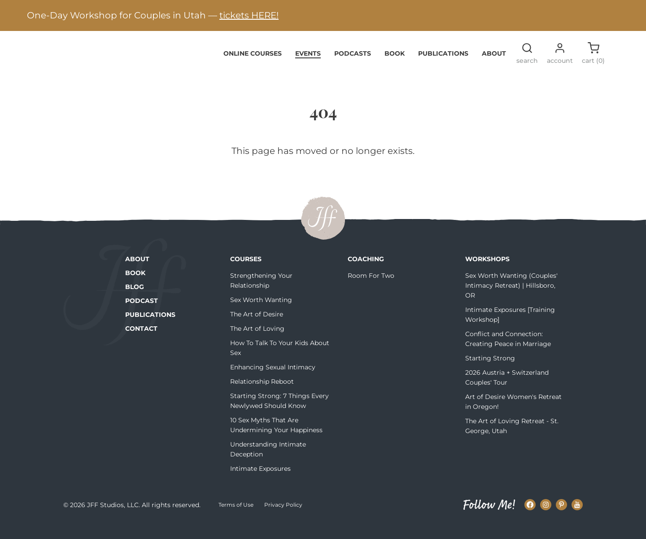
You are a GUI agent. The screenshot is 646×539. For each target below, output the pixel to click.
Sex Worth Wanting (261, 314)
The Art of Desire (256, 328)
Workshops (487, 273)
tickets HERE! (249, 15)
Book (394, 67)
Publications (443, 67)
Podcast (141, 315)
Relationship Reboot (262, 395)
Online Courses (252, 67)
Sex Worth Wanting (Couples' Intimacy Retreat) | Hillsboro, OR (511, 299)
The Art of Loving (257, 342)
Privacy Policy (283, 518)
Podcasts (352, 67)
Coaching (366, 273)
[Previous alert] (20, 15)
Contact (141, 342)
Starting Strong (490, 372)
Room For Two (371, 289)
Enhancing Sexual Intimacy (272, 381)
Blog (134, 301)
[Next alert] (626, 15)
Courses (246, 273)
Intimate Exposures (260, 482)
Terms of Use (235, 518)
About (494, 67)
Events (308, 67)
